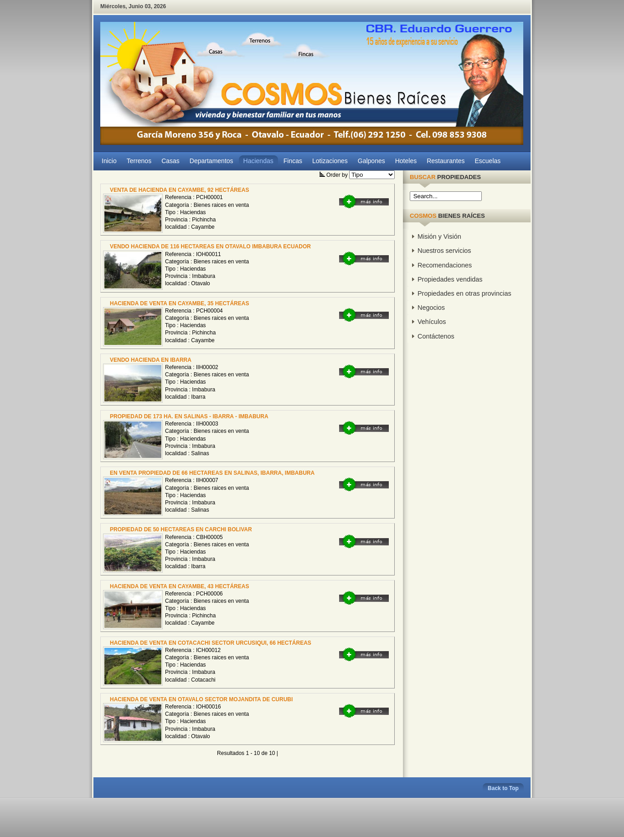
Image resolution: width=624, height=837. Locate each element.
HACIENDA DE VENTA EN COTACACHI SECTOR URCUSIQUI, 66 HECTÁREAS (210, 643)
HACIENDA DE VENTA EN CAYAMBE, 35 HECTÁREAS (179, 303)
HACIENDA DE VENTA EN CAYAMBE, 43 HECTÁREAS (179, 586)
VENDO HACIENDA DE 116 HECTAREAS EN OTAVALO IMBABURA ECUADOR (210, 246)
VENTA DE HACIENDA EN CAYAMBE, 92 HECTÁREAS (179, 190)
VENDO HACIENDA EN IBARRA (150, 360)
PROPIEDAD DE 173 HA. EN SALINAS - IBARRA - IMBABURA (189, 416)
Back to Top (503, 788)
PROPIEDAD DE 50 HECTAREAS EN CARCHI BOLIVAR (181, 529)
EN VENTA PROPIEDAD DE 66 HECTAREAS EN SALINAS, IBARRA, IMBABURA (212, 473)
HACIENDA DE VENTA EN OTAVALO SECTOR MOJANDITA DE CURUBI (201, 699)
